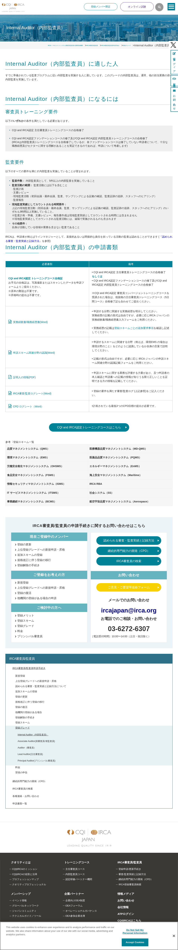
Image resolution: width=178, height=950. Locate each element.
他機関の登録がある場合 (28, 712)
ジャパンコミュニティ (24, 910)
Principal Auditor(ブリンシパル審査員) (37, 760)
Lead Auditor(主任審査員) (30, 754)
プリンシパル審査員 (29, 636)
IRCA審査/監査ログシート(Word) (32, 393)
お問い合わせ (124, 900)
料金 (20, 631)
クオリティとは (19, 862)
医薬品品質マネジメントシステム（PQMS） (115, 457)
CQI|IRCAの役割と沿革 (24, 874)
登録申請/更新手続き (130, 869)
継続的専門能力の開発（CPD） (129, 550)
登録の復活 (24, 592)
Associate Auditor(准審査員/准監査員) (36, 741)
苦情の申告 (21, 772)
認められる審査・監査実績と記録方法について (40, 686)
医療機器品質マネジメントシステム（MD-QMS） (118, 448)
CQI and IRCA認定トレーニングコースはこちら (89, 427)
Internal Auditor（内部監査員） (33, 734)
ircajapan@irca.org (129, 610)
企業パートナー (72, 893)
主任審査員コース (75, 869)
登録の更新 (24, 544)
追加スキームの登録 (29, 554)
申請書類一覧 (19, 803)
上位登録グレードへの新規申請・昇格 (41, 549)
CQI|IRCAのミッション (24, 869)
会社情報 (121, 907)
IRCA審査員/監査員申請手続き (29, 668)
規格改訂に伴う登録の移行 (34, 560)
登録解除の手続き (28, 565)
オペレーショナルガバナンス (81, 910)
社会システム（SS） (101, 492)
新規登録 (23, 582)
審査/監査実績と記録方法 (132, 874)
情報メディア (124, 893)
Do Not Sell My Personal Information (135, 931)
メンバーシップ (19, 893)
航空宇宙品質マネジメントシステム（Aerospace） (119, 501)
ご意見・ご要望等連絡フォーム (129, 587)
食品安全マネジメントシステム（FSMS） (31, 475)
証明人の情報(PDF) (24, 377)
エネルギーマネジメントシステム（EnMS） (115, 466)
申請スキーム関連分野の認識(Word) (34, 352)
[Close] (174, 936)
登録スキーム (25, 620)
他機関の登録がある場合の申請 (36, 598)
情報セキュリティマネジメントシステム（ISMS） (36, 483)
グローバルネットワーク (25, 905)
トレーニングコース (75, 862)
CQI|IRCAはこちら (127, 920)
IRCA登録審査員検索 (130, 884)
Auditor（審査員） (27, 747)
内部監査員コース (75, 874)
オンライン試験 (137, 6)
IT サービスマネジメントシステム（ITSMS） (33, 492)
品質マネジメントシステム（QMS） (28, 448)
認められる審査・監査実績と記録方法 (128, 540)
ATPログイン (124, 913)
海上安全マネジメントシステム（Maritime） (115, 475)
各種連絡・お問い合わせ (25, 796)
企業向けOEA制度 (75, 900)
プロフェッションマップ (25, 879)
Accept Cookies (135, 942)
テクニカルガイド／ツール (26, 915)
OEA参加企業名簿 (75, 915)
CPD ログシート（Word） (28, 406)
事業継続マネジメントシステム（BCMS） (31, 501)
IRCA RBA (95, 483)
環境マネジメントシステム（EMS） (28, 457)
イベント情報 (19, 900)
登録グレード (25, 625)
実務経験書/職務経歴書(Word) (30, 322)
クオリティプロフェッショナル (29, 884)
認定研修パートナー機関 (78, 879)
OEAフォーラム (74, 905)
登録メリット (25, 615)
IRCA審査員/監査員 (22, 658)
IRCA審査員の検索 (128, 561)
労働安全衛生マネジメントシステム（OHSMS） (35, 466)
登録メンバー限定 (100, 6)
